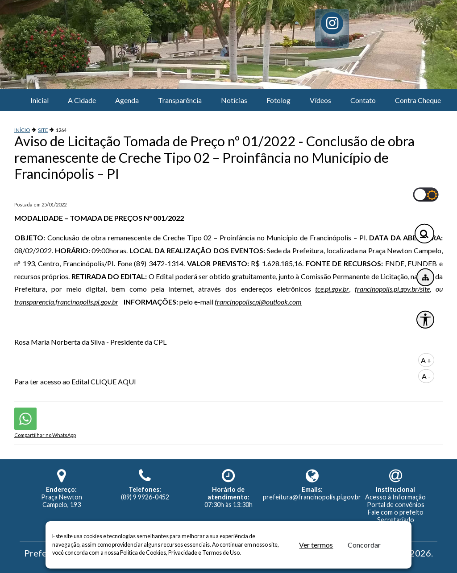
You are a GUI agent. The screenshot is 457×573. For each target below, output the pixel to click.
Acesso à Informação (395, 497)
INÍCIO (22, 130)
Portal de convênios (395, 504)
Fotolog (278, 100)
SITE (43, 130)
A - (426, 376)
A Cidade (82, 100)
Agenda (127, 100)
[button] (332, 28)
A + (426, 360)
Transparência (180, 100)
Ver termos (316, 544)
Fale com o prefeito (396, 512)
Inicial (39, 100)
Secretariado (395, 520)
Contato (363, 100)
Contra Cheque (418, 100)
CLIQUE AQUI (113, 381)
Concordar (364, 544)
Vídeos (320, 100)
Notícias (234, 100)
